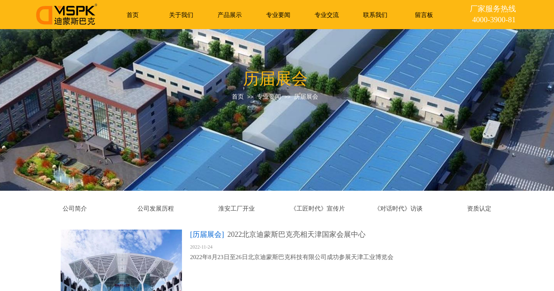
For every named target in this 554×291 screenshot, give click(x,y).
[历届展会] (207, 234)
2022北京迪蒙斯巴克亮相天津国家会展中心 (296, 234)
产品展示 (230, 15)
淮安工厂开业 (236, 208)
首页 (133, 15)
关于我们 (181, 15)
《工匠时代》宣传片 (317, 208)
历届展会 (306, 96)
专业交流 (327, 15)
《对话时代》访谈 (398, 208)
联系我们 (375, 15)
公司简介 (75, 208)
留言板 (424, 15)
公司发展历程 (155, 208)
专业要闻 (278, 15)
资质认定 (479, 208)
